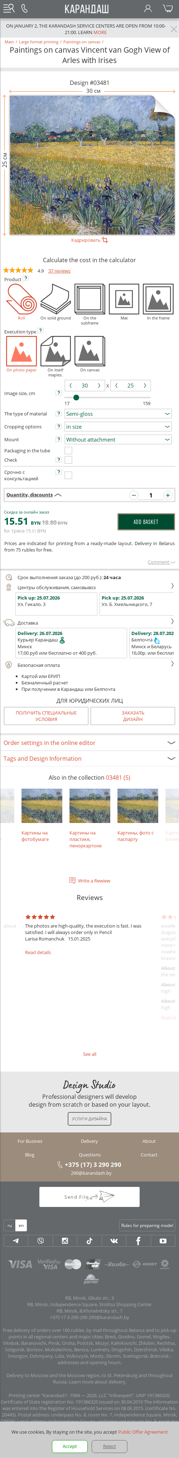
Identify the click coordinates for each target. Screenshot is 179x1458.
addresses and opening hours (89, 1362)
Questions (90, 1154)
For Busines (30, 1141)
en (21, 1225)
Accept (70, 1446)
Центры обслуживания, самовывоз (89, 587)
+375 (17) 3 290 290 (93, 1164)
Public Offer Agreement (143, 1432)
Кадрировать (89, 240)
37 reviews (59, 271)
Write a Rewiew (94, 880)
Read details (38, 952)
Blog (29, 1154)
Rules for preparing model (147, 1225)
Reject (109, 1446)
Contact (149, 1154)
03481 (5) (118, 777)
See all (89, 1054)
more (100, 32)
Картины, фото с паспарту (137, 815)
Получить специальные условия (46, 715)
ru (10, 1225)
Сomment (161, 562)
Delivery (89, 1141)
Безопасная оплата (89, 665)
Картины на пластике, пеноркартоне (89, 819)
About (149, 1141)
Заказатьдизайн (133, 715)
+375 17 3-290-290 (68, 1317)
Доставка (89, 623)
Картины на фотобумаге (41, 815)
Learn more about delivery (97, 1381)
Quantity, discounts (29, 494)
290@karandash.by (91, 1173)
